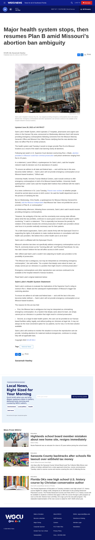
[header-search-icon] (72, 3)
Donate (87, 3)
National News (26, 346)
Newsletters (76, 526)
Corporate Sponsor (39, 526)
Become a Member (39, 518)
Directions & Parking (79, 518)
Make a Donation (39, 514)
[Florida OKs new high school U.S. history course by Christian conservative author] (16, 483)
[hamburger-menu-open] (4, 3)
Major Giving (37, 522)
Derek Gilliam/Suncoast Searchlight (41, 462)
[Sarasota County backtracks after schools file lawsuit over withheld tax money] (16, 459)
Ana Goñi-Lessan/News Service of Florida (43, 486)
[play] (5, 9)
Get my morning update (79, 396)
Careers (55, 522)
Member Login (77, 522)
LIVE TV (77, 2)
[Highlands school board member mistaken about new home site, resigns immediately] (16, 440)
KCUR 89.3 (31, 340)
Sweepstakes (37, 535)
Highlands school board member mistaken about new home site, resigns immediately (59, 438)
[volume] (10, 9)
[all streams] (85, 9)
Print (89, 54)
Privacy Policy (57, 531)
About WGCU (57, 514)
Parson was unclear (55, 191)
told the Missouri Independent (32, 202)
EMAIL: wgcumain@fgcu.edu (81, 514)
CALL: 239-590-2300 (59, 535)
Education (34, 433)
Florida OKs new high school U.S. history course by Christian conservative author (58, 481)
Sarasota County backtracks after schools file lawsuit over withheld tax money (61, 457)
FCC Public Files (58, 526)
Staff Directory (57, 518)
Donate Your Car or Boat (41, 531)
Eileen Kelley (34, 442)
